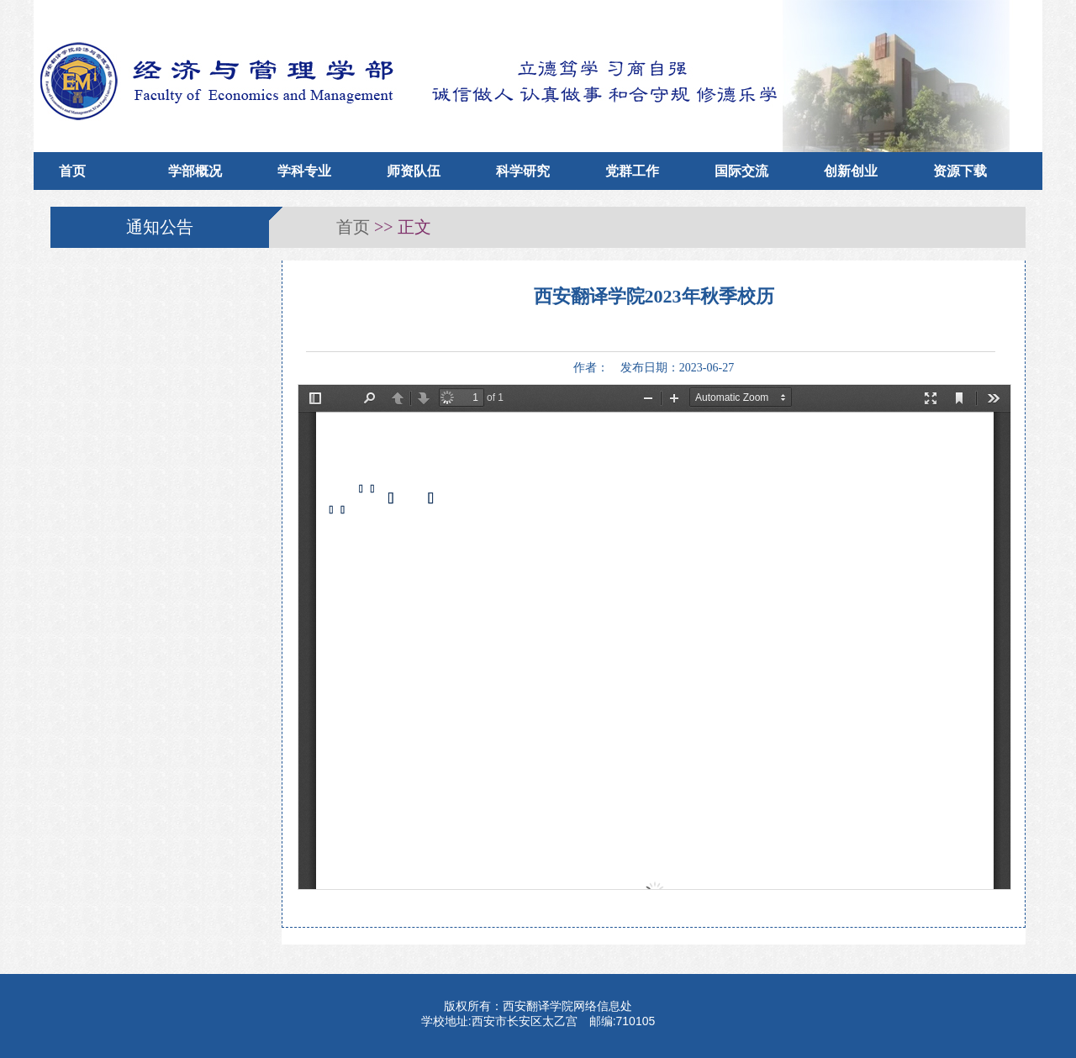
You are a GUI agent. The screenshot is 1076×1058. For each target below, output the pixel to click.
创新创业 (851, 171)
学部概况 (195, 171)
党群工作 (632, 171)
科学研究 (523, 171)
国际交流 (741, 171)
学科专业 (304, 171)
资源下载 (960, 171)
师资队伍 (413, 171)
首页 (72, 171)
